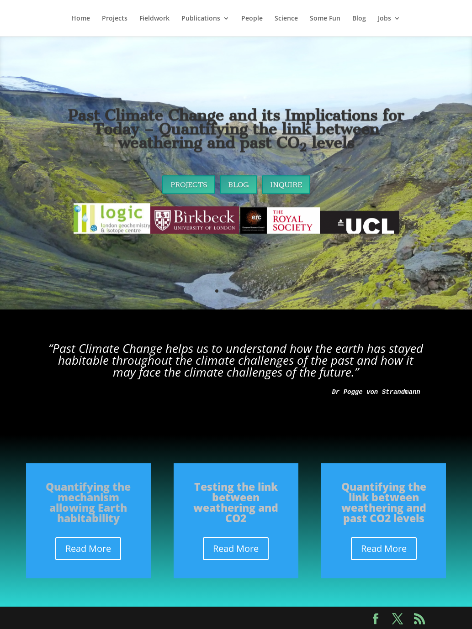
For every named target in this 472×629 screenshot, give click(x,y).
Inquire (286, 189)
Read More (88, 548)
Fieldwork (154, 18)
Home (80, 18)
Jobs (384, 18)
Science (286, 18)
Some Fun (325, 18)
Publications (200, 18)
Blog (359, 18)
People (252, 18)
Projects (114, 18)
